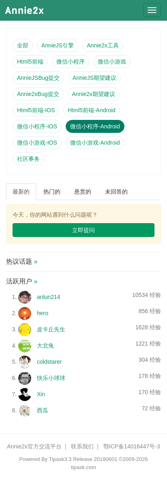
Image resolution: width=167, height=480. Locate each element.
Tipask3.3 (60, 459)
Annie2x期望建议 (94, 94)
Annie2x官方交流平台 (34, 446)
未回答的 (116, 191)
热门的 (51, 191)
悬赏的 (82, 191)
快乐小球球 (51, 378)
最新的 (21, 191)
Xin (41, 394)
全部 (22, 45)
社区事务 (28, 159)
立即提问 (83, 230)
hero (42, 313)
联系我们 (82, 446)
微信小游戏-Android (95, 142)
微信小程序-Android (95, 126)
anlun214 (48, 297)
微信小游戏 (112, 61)
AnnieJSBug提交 (38, 78)
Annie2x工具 (103, 45)
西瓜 (42, 410)
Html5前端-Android (91, 110)
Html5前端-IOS (36, 110)
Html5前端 (30, 61)
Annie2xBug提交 (38, 94)
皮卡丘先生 (51, 329)
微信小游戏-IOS (37, 142)
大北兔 (45, 345)
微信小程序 (70, 61)
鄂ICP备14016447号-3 (131, 446)
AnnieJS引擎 (57, 45)
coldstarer (49, 361)
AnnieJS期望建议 (94, 78)
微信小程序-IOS (37, 126)
